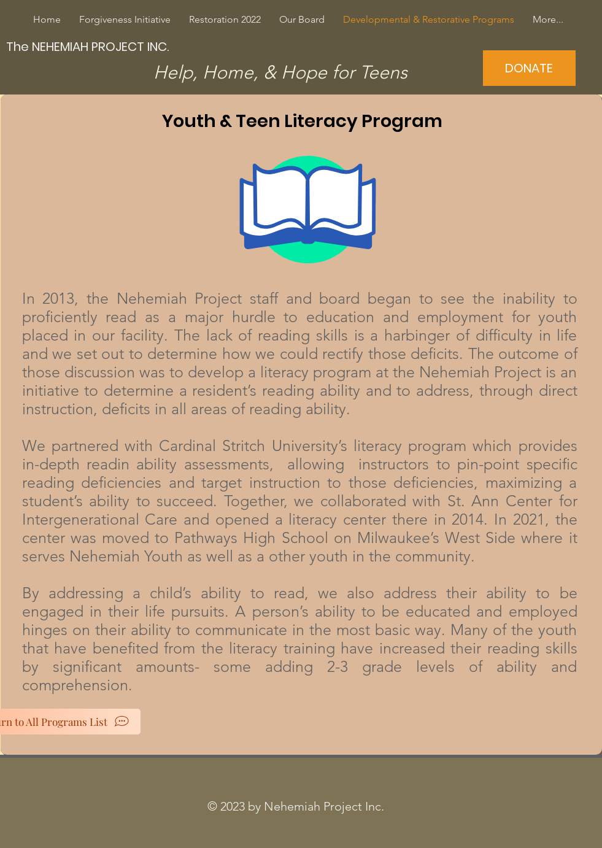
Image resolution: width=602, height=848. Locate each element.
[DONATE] (529, 68)
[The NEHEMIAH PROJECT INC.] (89, 46)
